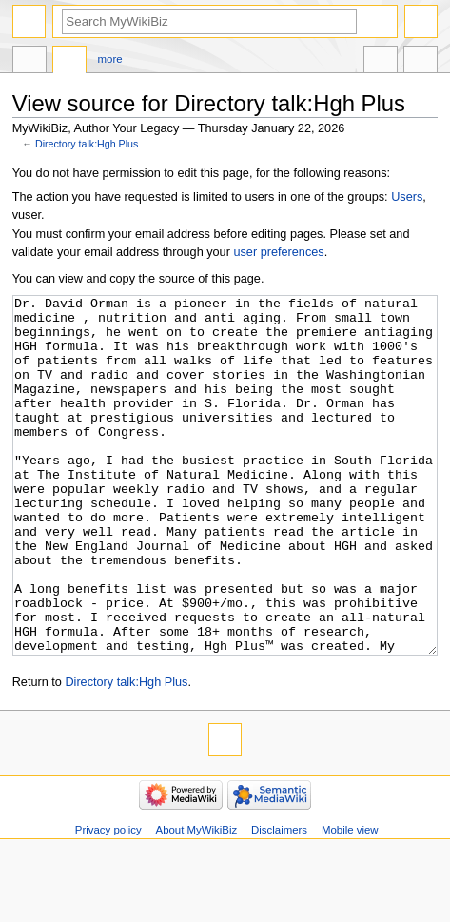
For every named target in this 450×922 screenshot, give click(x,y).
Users (406, 197)
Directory (29, 62)
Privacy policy (108, 901)
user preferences (278, 252)
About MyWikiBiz (197, 901)
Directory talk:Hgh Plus (86, 143)
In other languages (380, 62)
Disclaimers (279, 901)
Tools (420, 62)
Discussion (69, 62)
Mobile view (350, 901)
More (110, 59)
